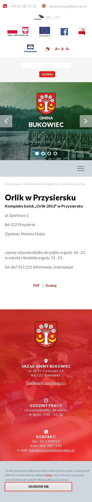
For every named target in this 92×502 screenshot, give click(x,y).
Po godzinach (52, 184)
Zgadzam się (38, 488)
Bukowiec (46, 122)
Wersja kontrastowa (47, 49)
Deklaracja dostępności (46, 383)
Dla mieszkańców (33, 184)
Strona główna (13, 184)
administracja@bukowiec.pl (68, 6)
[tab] (37, 153)
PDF (36, 285)
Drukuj (51, 285)
